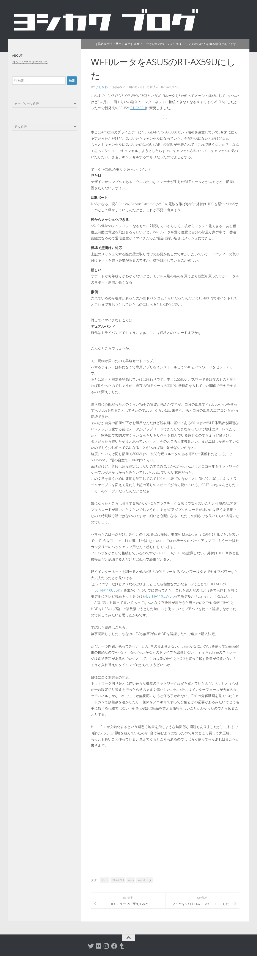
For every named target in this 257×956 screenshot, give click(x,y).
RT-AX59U (138, 107)
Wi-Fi (131, 880)
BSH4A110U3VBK (160, 596)
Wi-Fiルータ (144, 880)
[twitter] (91, 946)
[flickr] (99, 946)
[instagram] (106, 946)
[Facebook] (114, 946)
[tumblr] (122, 946)
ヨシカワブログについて (30, 62)
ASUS (104, 880)
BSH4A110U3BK (107, 590)
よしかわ (102, 87)
